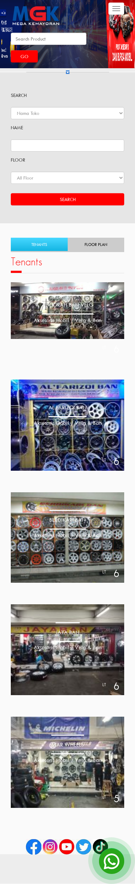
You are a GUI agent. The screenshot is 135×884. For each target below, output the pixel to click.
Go (24, 56)
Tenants (39, 244)
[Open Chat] (111, 860)
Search (68, 199)
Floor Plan (96, 244)
